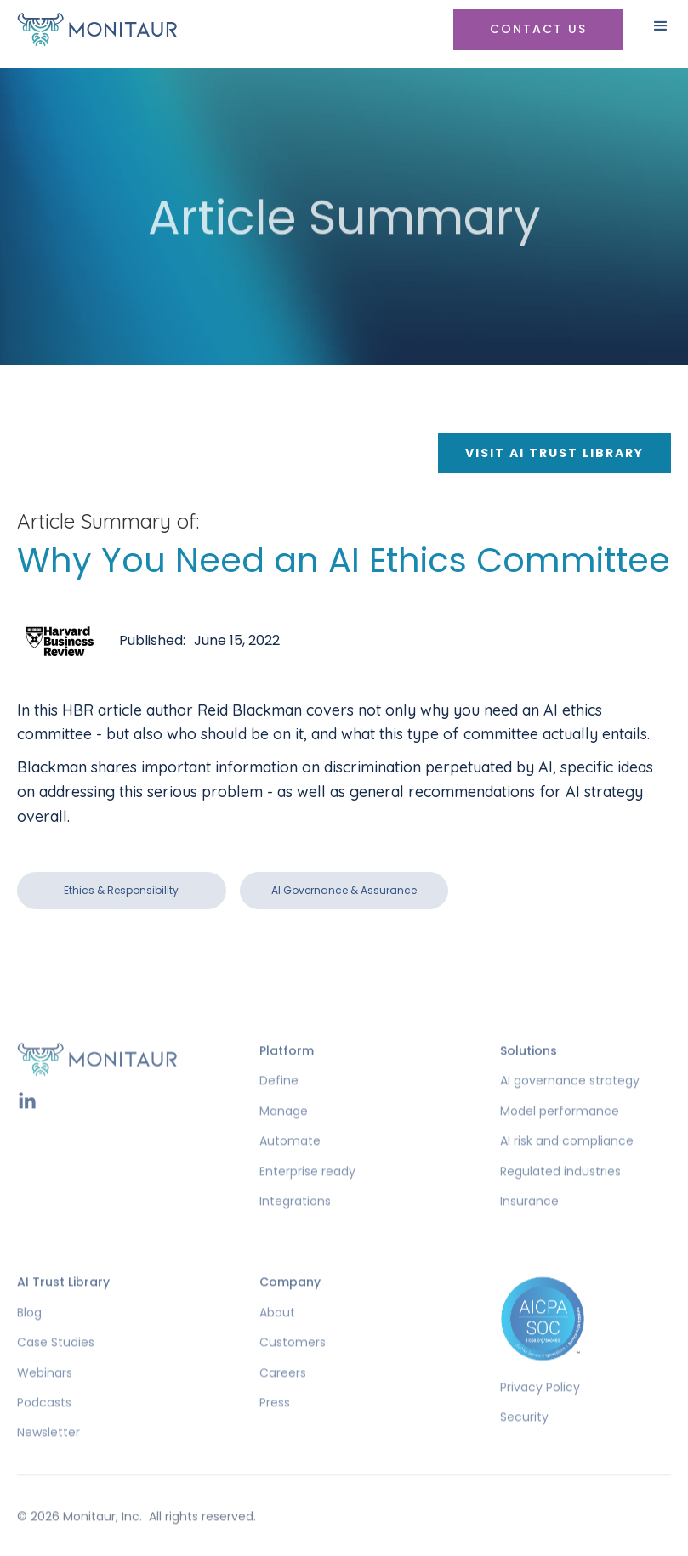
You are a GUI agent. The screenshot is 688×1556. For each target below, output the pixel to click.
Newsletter (48, 1458)
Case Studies (55, 1368)
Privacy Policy (540, 1413)
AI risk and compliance (567, 1167)
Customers (292, 1368)
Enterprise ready (307, 1197)
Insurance (529, 1227)
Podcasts (44, 1429)
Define (279, 1107)
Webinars (44, 1398)
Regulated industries (560, 1197)
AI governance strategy (570, 1107)
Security (524, 1443)
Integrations (295, 1227)
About (277, 1339)
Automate (290, 1167)
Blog (29, 1339)
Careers (282, 1398)
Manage (283, 1137)
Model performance (559, 1137)
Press (274, 1429)
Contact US (538, 28)
